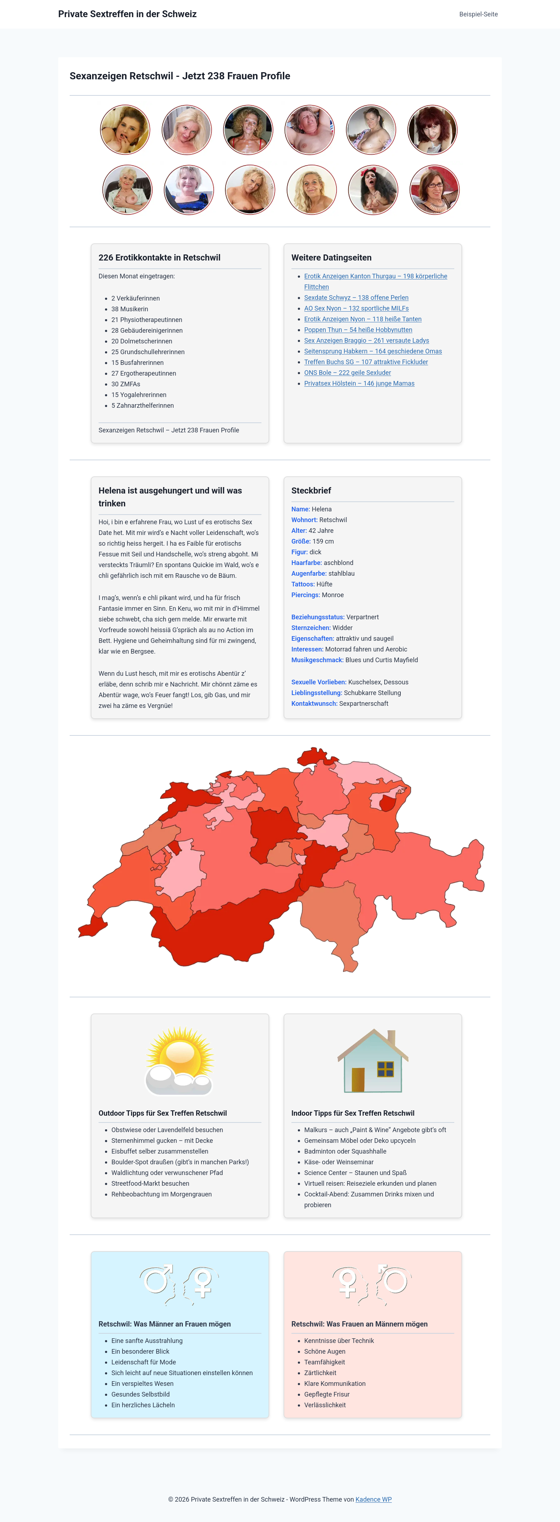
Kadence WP (374, 1499)
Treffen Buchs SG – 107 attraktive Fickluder (366, 362)
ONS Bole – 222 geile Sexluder (347, 372)
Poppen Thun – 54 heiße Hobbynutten (358, 329)
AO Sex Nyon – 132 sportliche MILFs (356, 308)
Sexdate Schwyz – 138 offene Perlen (356, 297)
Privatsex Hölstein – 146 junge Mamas (359, 383)
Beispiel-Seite (478, 14)
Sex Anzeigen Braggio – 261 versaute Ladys (366, 340)
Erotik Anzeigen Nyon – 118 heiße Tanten (363, 319)
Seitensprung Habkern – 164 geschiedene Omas (373, 351)
